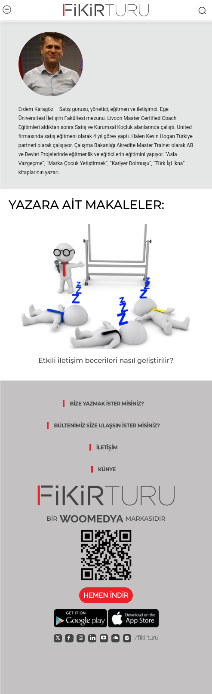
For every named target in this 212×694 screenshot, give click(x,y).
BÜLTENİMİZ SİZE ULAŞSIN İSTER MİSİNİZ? (107, 425)
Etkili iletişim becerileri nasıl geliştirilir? (105, 360)
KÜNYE (107, 469)
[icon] (58, 637)
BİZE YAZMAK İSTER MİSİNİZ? (107, 403)
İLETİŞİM (107, 447)
